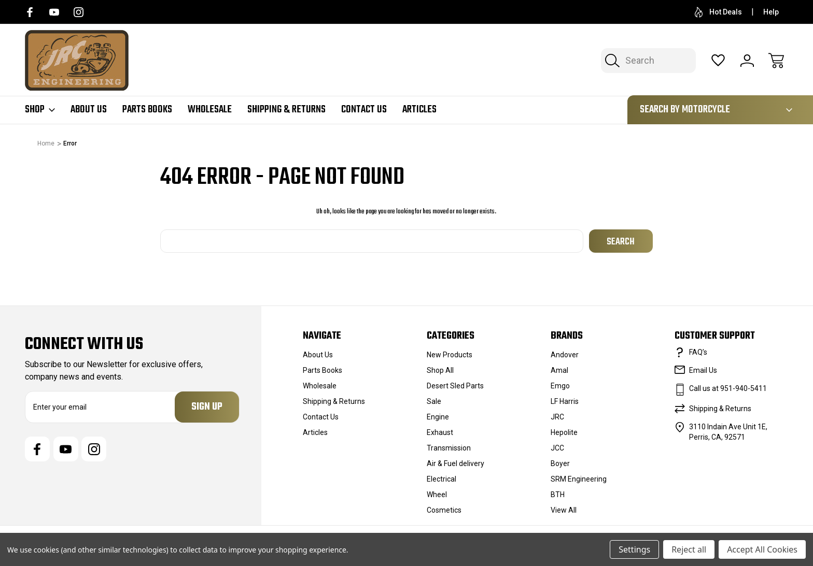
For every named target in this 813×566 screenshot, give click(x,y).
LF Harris (565, 401)
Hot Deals (718, 12)
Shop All (440, 370)
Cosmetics (444, 510)
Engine (438, 417)
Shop (40, 110)
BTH (558, 494)
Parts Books (147, 110)
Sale (434, 401)
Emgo (560, 386)
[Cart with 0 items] (776, 60)
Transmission (449, 448)
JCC (557, 448)
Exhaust (440, 432)
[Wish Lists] (718, 60)
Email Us (703, 370)
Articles (419, 110)
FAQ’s (698, 352)
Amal (559, 370)
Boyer (560, 463)
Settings (634, 549)
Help (771, 12)
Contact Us (364, 110)
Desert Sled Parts (455, 386)
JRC (557, 417)
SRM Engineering (579, 479)
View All (564, 510)
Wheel (437, 494)
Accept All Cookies (762, 549)
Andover (565, 355)
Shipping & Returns (286, 110)
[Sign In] (747, 60)
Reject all (688, 549)
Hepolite (564, 432)
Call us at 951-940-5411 (728, 388)
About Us (89, 110)
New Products (449, 355)
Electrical (441, 479)
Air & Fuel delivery (455, 463)
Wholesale (210, 110)
